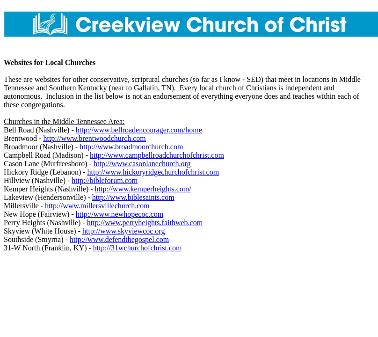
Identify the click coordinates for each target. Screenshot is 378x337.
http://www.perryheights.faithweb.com (145, 223)
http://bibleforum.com (105, 180)
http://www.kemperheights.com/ (143, 189)
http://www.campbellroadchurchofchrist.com (157, 155)
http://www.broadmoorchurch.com (131, 147)
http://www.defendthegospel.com (119, 239)
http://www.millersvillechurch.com (97, 206)
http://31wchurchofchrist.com (137, 248)
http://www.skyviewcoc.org (123, 231)
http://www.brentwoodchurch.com (94, 138)
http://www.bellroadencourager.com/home (139, 130)
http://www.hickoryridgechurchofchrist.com (153, 172)
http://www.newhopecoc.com (119, 214)
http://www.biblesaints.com (133, 197)
